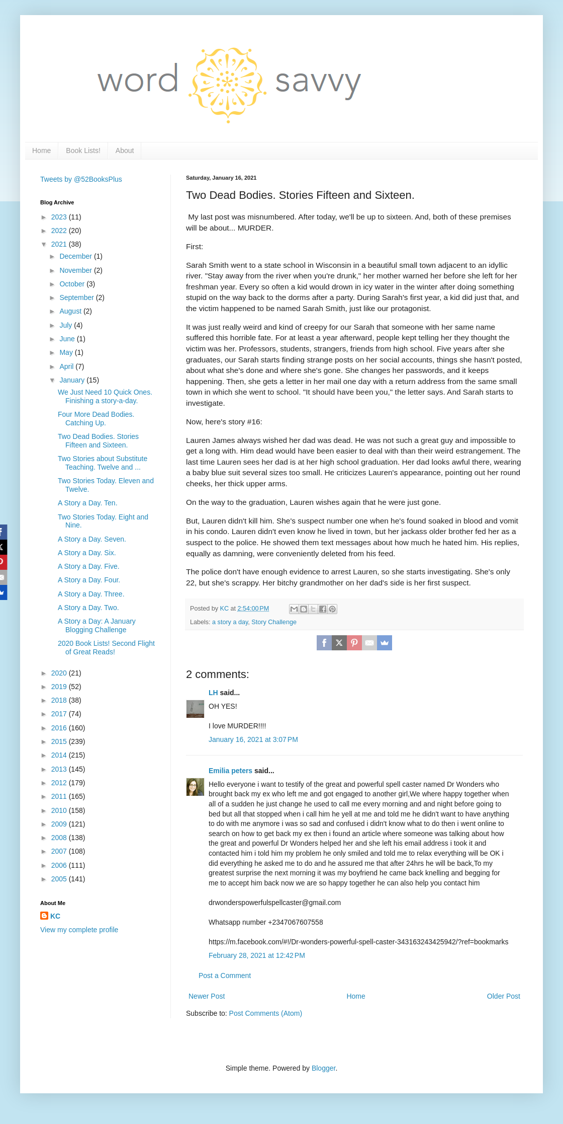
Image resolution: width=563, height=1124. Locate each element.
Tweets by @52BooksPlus (81, 179)
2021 (60, 244)
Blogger (323, 1068)
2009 (60, 824)
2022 (60, 231)
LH (213, 693)
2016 (60, 728)
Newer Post (207, 996)
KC (55, 916)
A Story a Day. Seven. (92, 539)
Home (41, 150)
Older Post (503, 996)
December (76, 256)
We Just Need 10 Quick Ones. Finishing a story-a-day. (105, 396)
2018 (60, 700)
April (67, 366)
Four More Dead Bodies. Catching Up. (96, 418)
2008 (60, 838)
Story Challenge (274, 622)
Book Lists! (83, 150)
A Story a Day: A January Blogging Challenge (97, 625)
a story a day (230, 622)
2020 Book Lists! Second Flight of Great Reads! (106, 647)
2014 (60, 755)
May (66, 352)
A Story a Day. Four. (89, 580)
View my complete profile (79, 930)
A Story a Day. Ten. (88, 503)
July (66, 325)
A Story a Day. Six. (87, 553)
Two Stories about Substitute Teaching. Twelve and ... (102, 463)
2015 (60, 741)
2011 (60, 796)
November (76, 270)
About (125, 150)
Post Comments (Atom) (265, 1013)
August (71, 311)
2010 (60, 810)
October (72, 284)
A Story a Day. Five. (89, 566)
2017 (60, 714)
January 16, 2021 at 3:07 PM (253, 739)
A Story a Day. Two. (88, 608)
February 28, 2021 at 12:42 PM (257, 955)
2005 (60, 879)
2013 (60, 769)
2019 (60, 687)
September (77, 297)
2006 (60, 865)
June (67, 339)
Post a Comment (225, 975)
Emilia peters (230, 771)
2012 (60, 783)
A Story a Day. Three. (91, 594)
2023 (60, 217)
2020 (60, 673)
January (72, 380)
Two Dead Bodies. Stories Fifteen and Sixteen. (98, 440)
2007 (60, 851)
